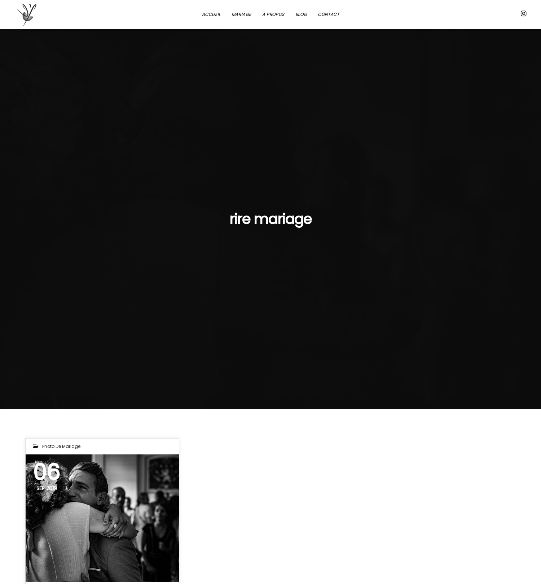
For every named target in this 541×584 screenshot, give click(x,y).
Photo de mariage (61, 446)
